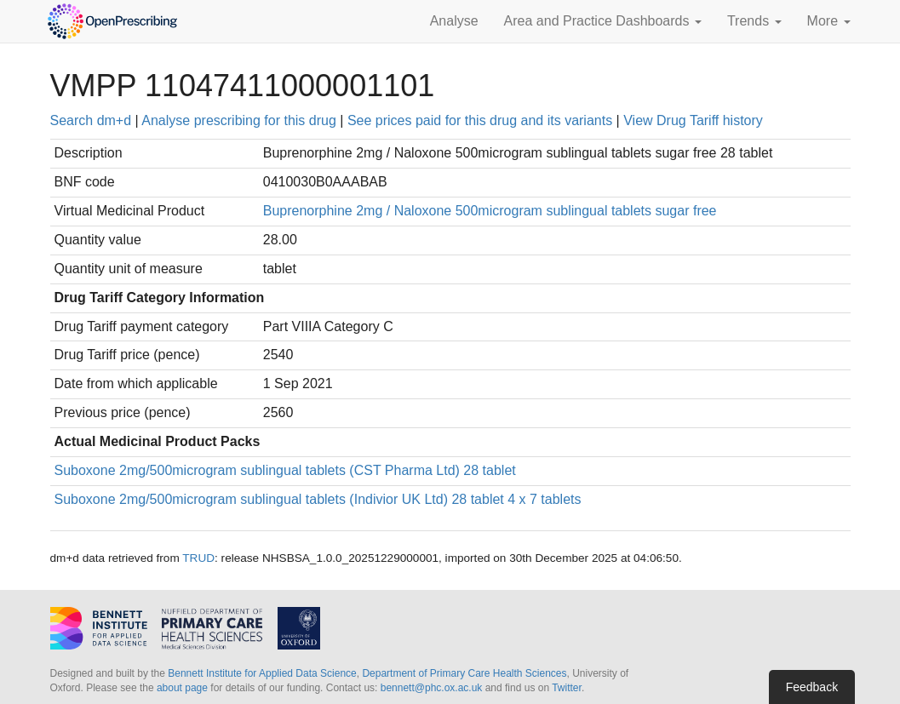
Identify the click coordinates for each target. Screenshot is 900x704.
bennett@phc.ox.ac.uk (432, 688)
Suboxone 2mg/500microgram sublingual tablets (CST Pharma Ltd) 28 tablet (285, 470)
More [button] (829, 21)
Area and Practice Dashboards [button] (603, 21)
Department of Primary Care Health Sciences (464, 673)
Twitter (567, 688)
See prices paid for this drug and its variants (479, 120)
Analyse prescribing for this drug (238, 120)
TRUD (198, 558)
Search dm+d (91, 120)
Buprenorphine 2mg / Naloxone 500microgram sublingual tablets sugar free (490, 210)
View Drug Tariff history (693, 120)
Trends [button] (754, 21)
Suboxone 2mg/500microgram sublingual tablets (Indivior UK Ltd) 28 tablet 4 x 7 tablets (318, 499)
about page (182, 688)
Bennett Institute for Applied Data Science (262, 673)
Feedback (812, 687)
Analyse (454, 21)
